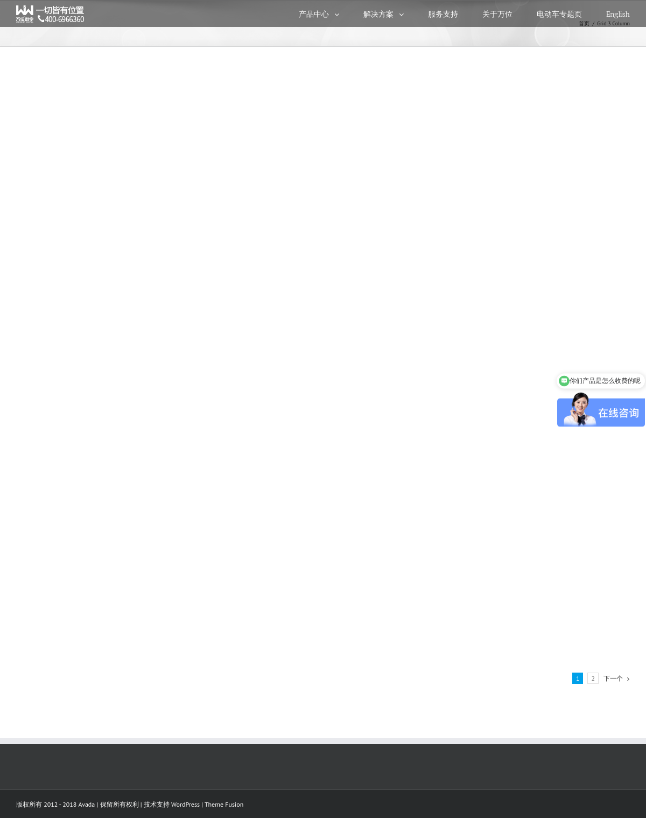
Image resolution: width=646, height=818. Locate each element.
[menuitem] (331, 13)
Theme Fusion (224, 804)
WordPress (185, 804)
